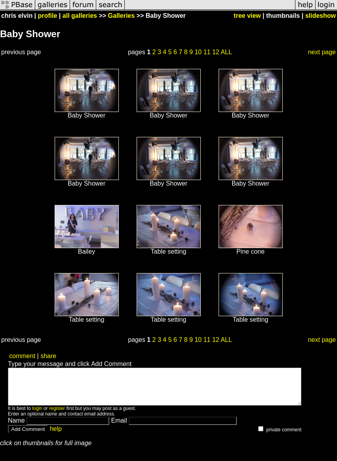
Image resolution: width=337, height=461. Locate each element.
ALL (226, 52)
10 (198, 52)
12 (215, 52)
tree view (247, 15)
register (57, 415)
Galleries (121, 15)
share (48, 356)
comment (22, 356)
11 (207, 52)
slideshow (320, 15)
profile (47, 15)
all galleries (80, 15)
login (37, 415)
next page (322, 52)
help (56, 436)
